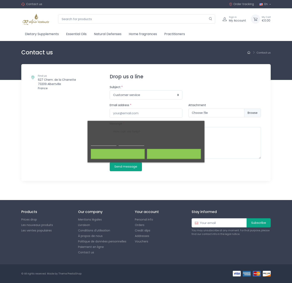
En (264, 4)
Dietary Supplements (42, 34)
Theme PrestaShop (70, 273)
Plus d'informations (103, 143)
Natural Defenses (107, 34)
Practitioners (174, 34)
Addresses (142, 236)
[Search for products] (136, 19)
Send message (125, 166)
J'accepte (174, 154)
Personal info (144, 219)
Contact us (34, 4)
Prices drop (29, 219)
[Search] (210, 19)
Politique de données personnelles (102, 241)
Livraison (84, 225)
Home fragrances (143, 34)
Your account (147, 211)
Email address (120, 105)
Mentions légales (90, 219)
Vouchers (141, 241)
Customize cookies (131, 143)
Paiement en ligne (91, 247)
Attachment (197, 105)
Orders (139, 225)
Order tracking (241, 4)
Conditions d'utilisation (94, 230)
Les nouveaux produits (37, 225)
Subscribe (258, 223)
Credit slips (142, 230)
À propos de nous (90, 236)
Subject (116, 87)
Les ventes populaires (36, 230)
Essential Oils (76, 34)
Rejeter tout (118, 154)
